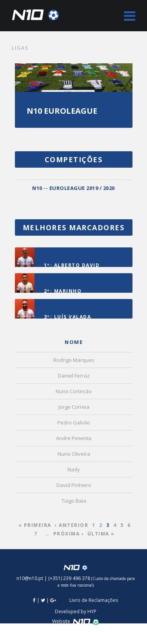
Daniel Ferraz (74, 375)
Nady (73, 469)
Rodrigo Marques (73, 359)
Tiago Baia (74, 500)
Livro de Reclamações (93, 600)
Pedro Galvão (73, 422)
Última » (101, 533)
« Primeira (34, 525)
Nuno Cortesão (74, 391)
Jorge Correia (73, 406)
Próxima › (68, 533)
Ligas (20, 48)
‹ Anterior (71, 525)
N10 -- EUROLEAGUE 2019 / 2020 (73, 188)
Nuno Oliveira (74, 453)
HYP (91, 611)
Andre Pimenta (73, 438)
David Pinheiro (73, 485)
